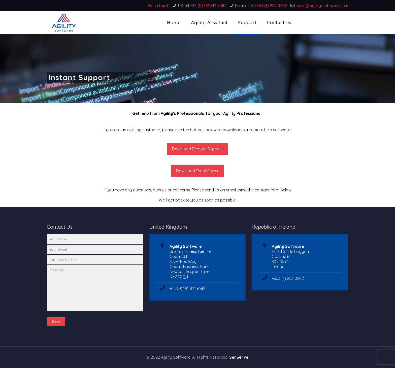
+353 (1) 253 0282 (270, 5)
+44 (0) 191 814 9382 (208, 5)
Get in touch (158, 5)
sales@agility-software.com (322, 5)
